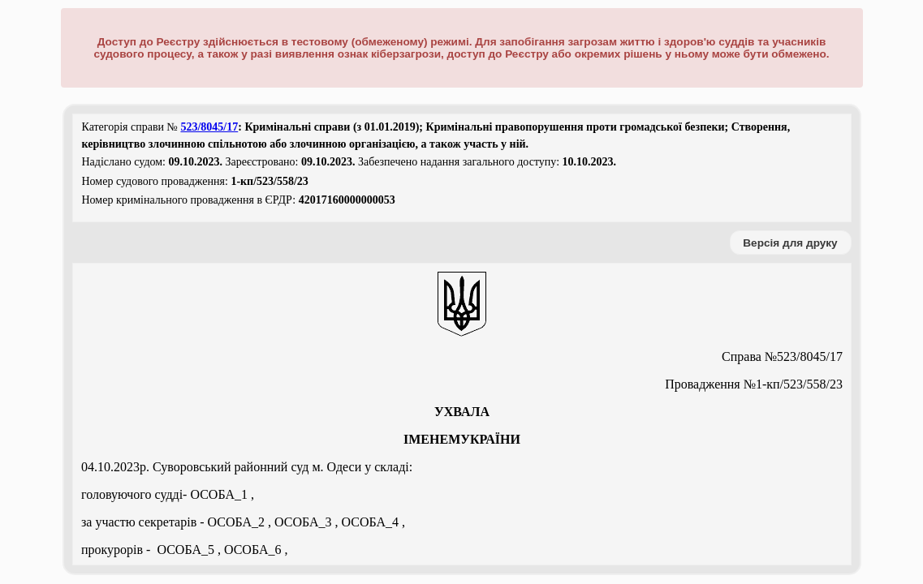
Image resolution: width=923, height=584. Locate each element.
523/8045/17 (209, 127)
